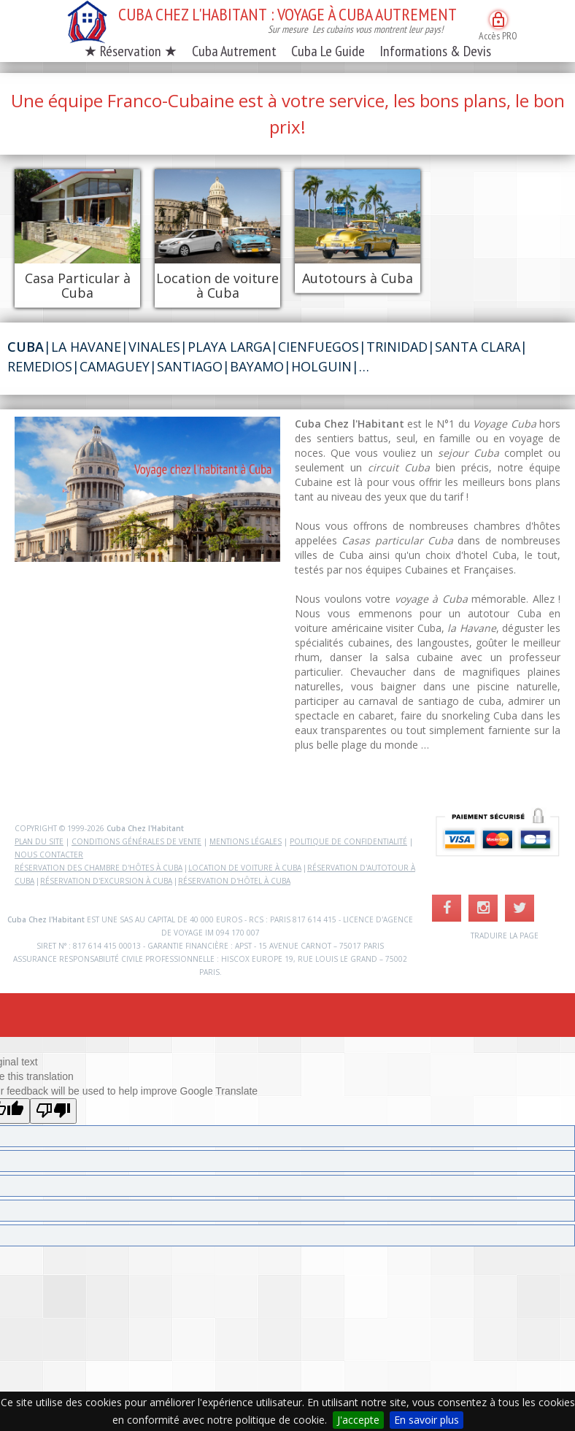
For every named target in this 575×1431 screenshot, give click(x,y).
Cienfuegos (318, 346)
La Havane (86, 346)
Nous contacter (49, 854)
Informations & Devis (435, 51)
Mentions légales (245, 841)
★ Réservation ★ (130, 51)
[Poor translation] (53, 1111)
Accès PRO (498, 26)
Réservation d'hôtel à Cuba (234, 881)
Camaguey (115, 366)
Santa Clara (477, 346)
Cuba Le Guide (328, 51)
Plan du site (39, 841)
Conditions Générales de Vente (136, 841)
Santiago (190, 366)
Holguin (321, 366)
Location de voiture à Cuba (244, 868)
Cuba (25, 346)
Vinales (154, 346)
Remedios (39, 366)
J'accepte (358, 1420)
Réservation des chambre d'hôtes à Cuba (98, 868)
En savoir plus (426, 1420)
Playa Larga (229, 346)
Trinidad (397, 346)
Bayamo (257, 366)
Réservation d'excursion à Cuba (106, 881)
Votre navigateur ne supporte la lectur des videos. (147, 489)
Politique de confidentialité (348, 841)
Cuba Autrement (234, 51)
